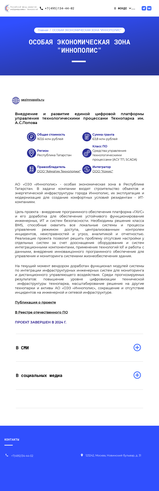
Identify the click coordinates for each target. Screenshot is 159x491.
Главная (43, 30)
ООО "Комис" (102, 171)
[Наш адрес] (110, 456)
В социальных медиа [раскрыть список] (39, 375)
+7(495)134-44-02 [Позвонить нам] (19, 456)
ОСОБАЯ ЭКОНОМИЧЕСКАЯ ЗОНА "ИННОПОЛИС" (86, 30)
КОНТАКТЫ (11, 439)
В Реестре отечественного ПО (41, 312)
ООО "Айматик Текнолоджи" (59, 171)
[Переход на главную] (21, 8)
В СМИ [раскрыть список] (22, 348)
